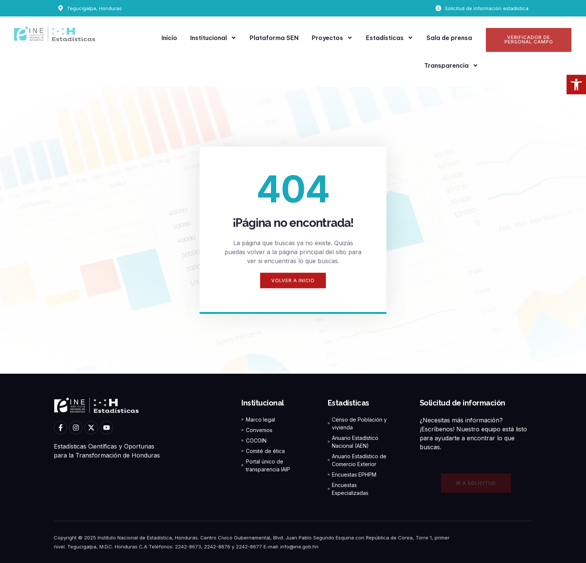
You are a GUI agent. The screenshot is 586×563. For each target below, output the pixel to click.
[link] (576, 84)
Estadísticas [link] (389, 38)
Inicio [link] (169, 38)
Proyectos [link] (332, 38)
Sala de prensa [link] (449, 38)
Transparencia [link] (451, 65)
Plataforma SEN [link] (274, 38)
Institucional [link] (213, 38)
